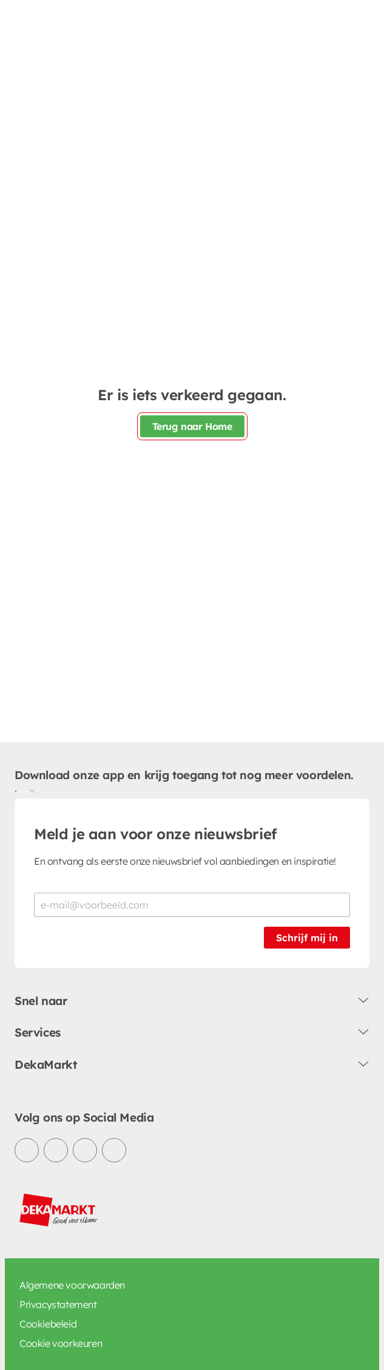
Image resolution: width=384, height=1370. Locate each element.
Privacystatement (58, 1304)
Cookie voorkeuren (60, 1343)
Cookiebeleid (47, 1324)
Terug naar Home (192, 426)
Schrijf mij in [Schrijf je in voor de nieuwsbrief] (307, 938)
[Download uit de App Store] (29, 791)
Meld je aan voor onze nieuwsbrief (155, 834)
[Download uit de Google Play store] (19, 791)
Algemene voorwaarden (72, 1285)
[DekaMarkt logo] (58, 1210)
